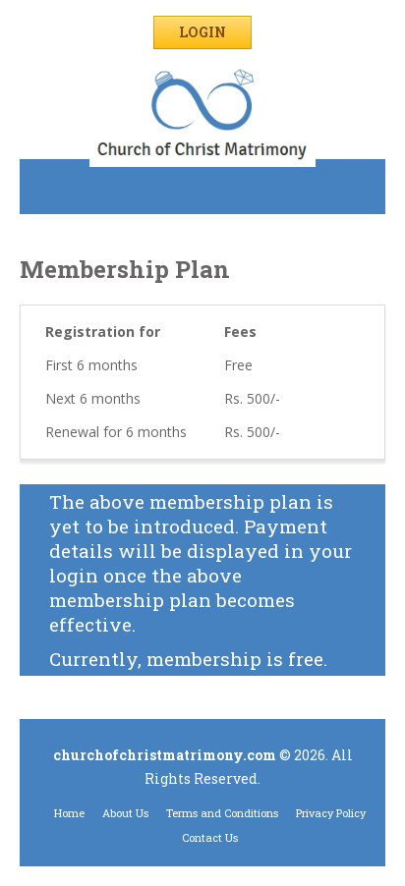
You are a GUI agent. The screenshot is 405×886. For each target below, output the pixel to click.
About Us (125, 812)
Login (202, 32)
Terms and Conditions (222, 812)
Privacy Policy (331, 812)
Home (69, 812)
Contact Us (210, 837)
